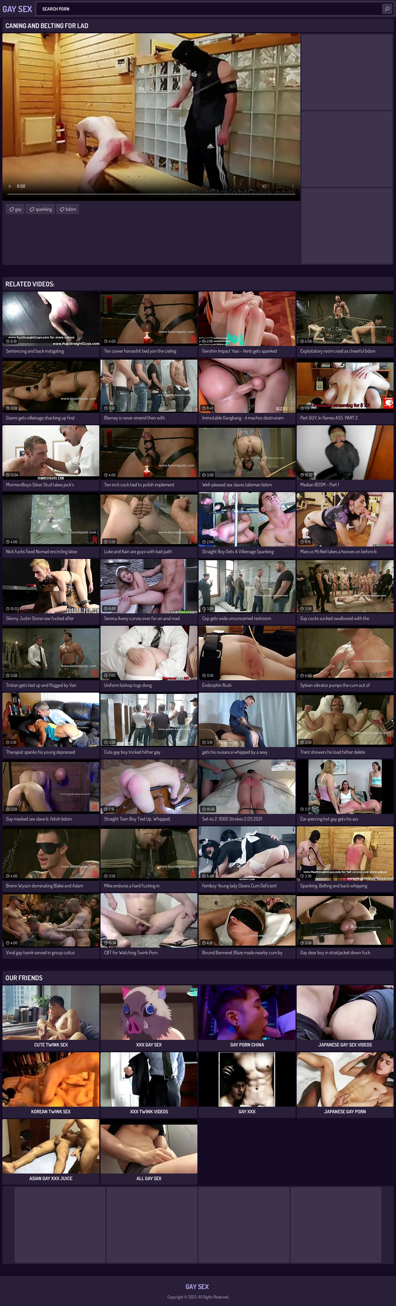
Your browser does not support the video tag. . (151, 117)
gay (18, 209)
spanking (43, 209)
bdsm (71, 209)
